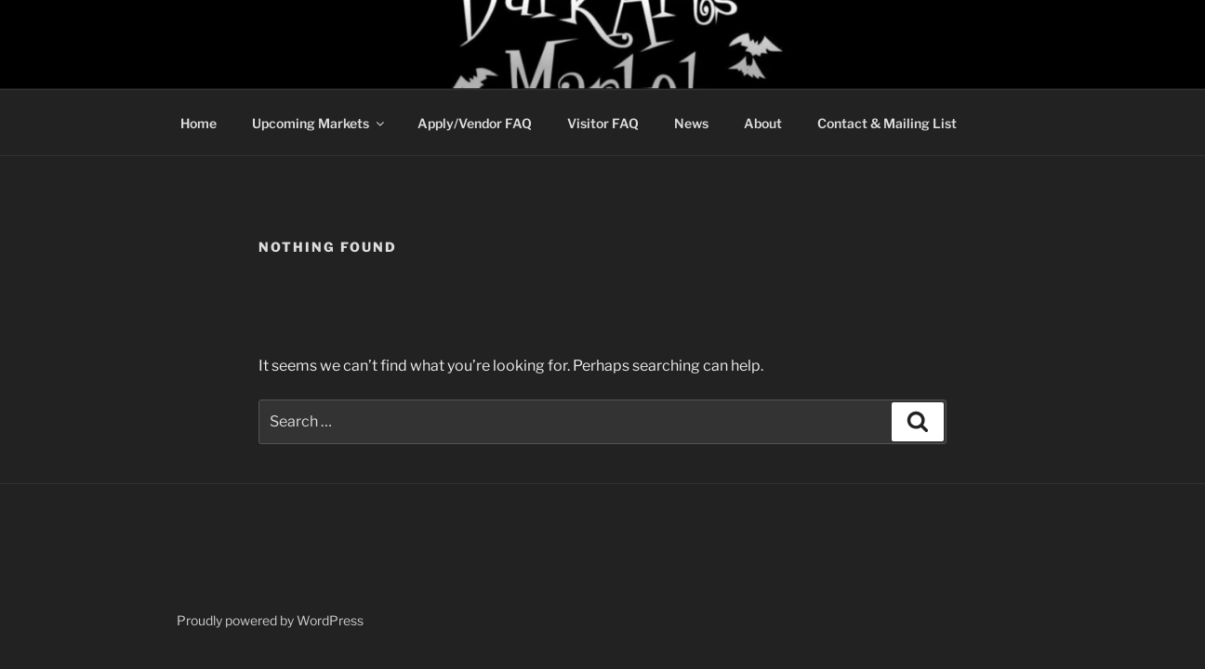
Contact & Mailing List (887, 123)
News (691, 123)
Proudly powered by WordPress (270, 620)
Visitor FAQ (603, 123)
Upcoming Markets (319, 123)
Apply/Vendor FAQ (474, 123)
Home (198, 123)
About (763, 123)
